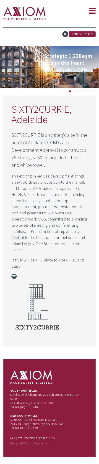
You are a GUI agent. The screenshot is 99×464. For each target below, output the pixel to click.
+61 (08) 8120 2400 (27, 407)
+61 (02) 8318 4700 (27, 428)
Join (82, 34)
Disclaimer (41, 443)
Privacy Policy (20, 443)
